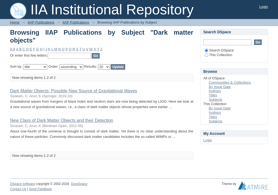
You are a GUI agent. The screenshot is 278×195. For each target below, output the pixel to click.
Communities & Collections (230, 82)
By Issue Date (220, 87)
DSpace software (22, 184)
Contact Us (18, 189)
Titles (213, 95)
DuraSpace (79, 184)
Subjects (215, 100)
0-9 (12, 49)
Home (15, 22)
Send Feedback (40, 189)
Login (263, 7)
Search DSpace (219, 50)
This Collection (218, 55)
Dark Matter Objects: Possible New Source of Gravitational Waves (73, 91)
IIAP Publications (41, 22)
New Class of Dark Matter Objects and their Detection (61, 120)
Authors (215, 91)
